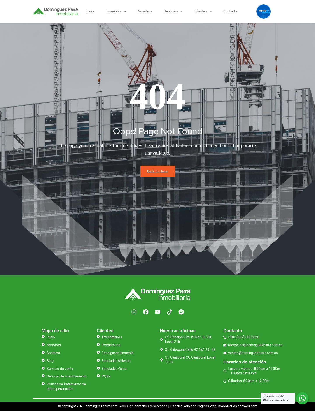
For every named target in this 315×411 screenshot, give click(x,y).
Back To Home (157, 171)
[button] (115, 11)
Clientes (200, 11)
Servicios (170, 11)
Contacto (228, 11)
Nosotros (143, 11)
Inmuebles (114, 11)
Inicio (89, 11)
